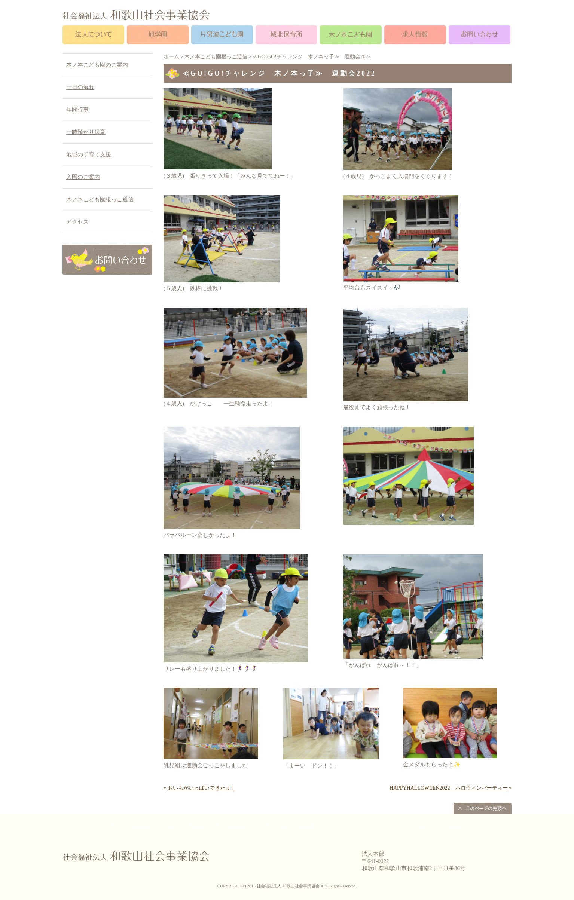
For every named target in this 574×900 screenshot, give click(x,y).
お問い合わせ (449, 824)
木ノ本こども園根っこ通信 (215, 56)
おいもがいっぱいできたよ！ (202, 788)
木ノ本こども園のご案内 (97, 65)
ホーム (171, 56)
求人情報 (306, 824)
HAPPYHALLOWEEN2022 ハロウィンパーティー (449, 788)
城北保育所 (239, 824)
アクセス (77, 222)
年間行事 (77, 110)
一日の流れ (80, 87)
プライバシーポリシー (345, 824)
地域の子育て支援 (88, 154)
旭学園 (173, 824)
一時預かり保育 (86, 132)
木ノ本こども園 (273, 824)
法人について (145, 824)
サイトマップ (389, 824)
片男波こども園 (204, 824)
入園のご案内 (83, 177)
